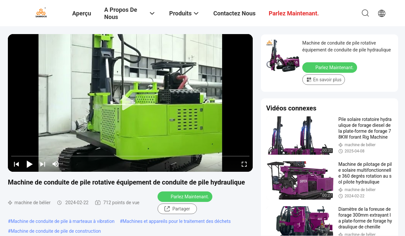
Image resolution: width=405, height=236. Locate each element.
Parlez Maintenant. (185, 196)
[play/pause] (29, 164)
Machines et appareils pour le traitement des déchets (177, 221)
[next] (42, 164)
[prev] (16, 164)
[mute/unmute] (55, 164)
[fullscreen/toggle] (244, 164)
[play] (130, 103)
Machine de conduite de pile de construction (56, 231)
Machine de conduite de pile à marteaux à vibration (63, 221)
